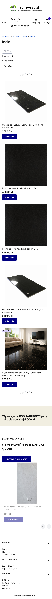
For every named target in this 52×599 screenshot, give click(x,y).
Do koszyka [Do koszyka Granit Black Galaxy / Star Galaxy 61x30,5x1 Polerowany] (9, 137)
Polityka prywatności (11, 583)
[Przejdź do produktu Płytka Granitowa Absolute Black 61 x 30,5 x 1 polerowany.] (26, 286)
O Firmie (5, 580)
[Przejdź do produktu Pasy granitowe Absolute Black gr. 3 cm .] (26, 225)
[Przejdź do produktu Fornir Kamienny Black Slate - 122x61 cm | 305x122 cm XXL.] (27, 483)
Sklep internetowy (23, 595)
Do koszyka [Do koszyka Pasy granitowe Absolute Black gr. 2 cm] (9, 197)
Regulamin (6, 588)
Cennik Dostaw (8, 555)
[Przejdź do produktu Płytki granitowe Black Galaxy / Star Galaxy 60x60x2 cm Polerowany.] (26, 349)
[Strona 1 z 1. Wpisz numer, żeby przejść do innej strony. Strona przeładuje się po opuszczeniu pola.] (27, 74)
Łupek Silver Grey (9, 566)
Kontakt (5, 549)
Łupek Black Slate (9, 569)
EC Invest (6, 36)
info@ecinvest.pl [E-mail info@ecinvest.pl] (21, 26)
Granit (32, 36)
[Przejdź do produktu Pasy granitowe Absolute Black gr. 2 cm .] (26, 165)
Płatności (6, 552)
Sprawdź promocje (16, 459)
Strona (22, 75)
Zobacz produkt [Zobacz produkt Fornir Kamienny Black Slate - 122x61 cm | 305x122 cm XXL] (13, 519)
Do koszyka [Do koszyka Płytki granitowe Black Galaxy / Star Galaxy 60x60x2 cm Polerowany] (9, 384)
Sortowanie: (7, 60)
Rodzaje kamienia (20, 36)
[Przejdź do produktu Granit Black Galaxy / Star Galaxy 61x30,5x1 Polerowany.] (26, 101)
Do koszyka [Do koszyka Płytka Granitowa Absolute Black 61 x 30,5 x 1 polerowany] (9, 321)
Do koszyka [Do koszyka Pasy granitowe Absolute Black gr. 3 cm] (9, 258)
